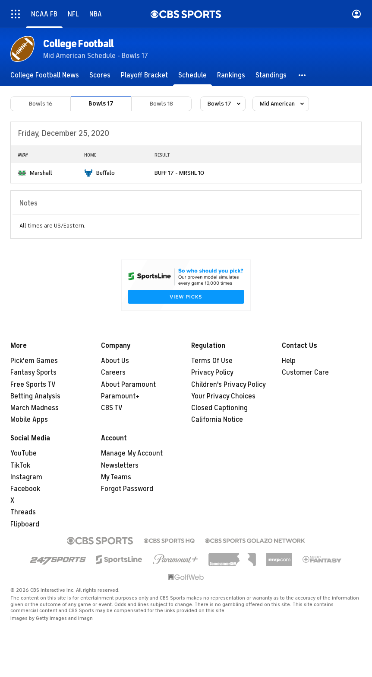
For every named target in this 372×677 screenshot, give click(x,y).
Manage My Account (132, 453)
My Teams (116, 477)
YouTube (23, 453)
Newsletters (120, 465)
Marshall (41, 172)
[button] (302, 75)
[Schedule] (192, 75)
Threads (23, 512)
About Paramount (128, 384)
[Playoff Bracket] (144, 75)
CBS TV (112, 408)
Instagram (26, 477)
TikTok (20, 465)
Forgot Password (127, 488)
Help (289, 360)
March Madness (34, 408)
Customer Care (305, 372)
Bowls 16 (41, 103)
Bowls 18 (161, 103)
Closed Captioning (219, 408)
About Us (115, 360)
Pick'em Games (34, 360)
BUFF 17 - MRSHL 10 (179, 172)
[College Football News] (44, 75)
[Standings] (271, 75)
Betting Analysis (35, 396)
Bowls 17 (100, 103)
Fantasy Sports (33, 372)
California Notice (217, 419)
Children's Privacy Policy (228, 384)
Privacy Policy (212, 372)
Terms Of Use (212, 360)
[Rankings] (231, 75)
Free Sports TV (33, 384)
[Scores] (100, 75)
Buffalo (105, 172)
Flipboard (24, 524)
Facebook (25, 488)
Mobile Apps (29, 419)
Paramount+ (120, 396)
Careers (113, 372)
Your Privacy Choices (223, 396)
